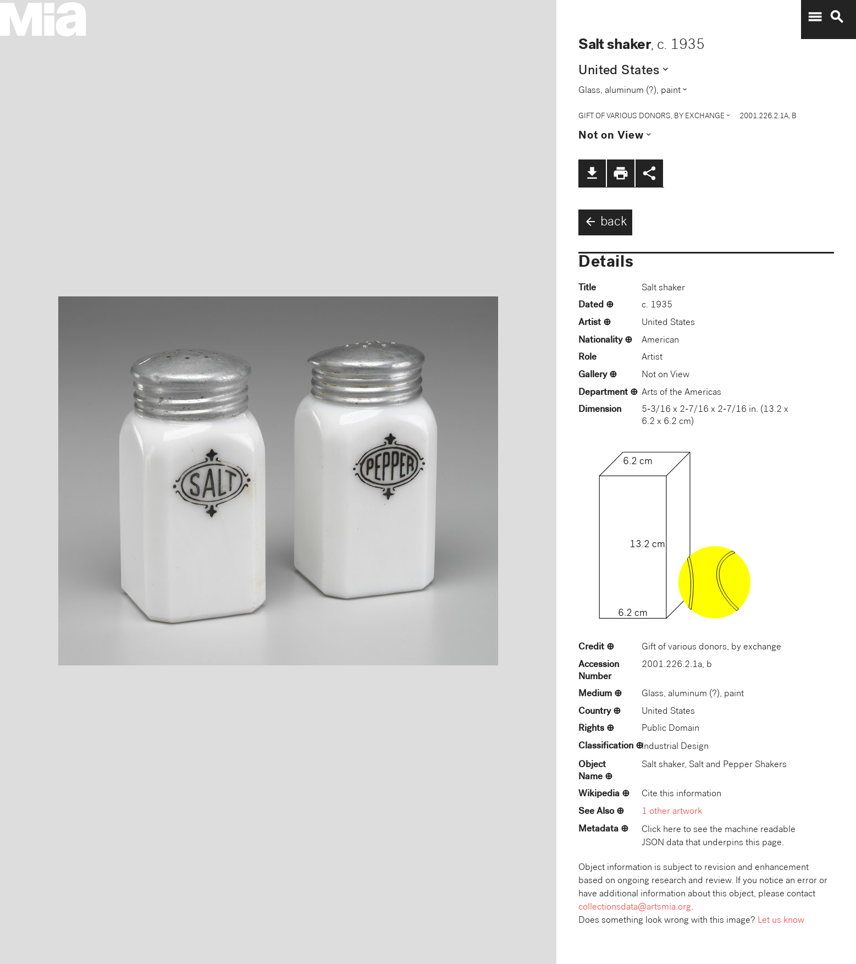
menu (815, 17)
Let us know (781, 921)
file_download (592, 173)
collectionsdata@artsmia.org (634, 907)
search (837, 17)
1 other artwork (672, 812)
